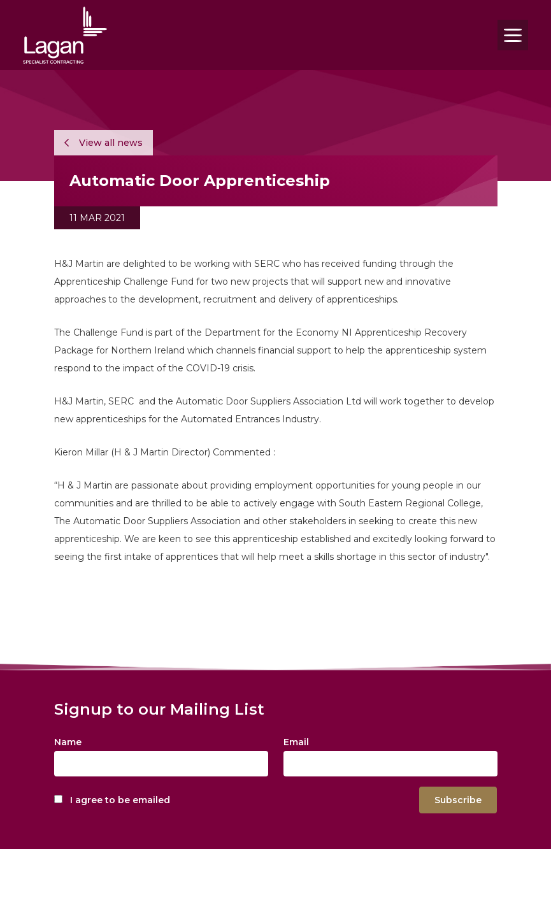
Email (296, 742)
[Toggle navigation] (512, 35)
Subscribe (458, 800)
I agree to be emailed (120, 800)
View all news (103, 142)
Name (68, 742)
